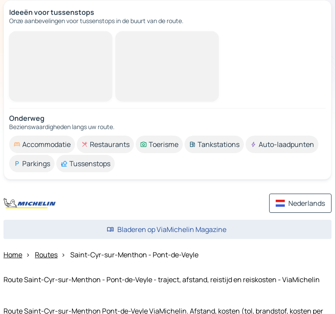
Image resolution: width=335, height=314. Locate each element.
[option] (42, 144)
